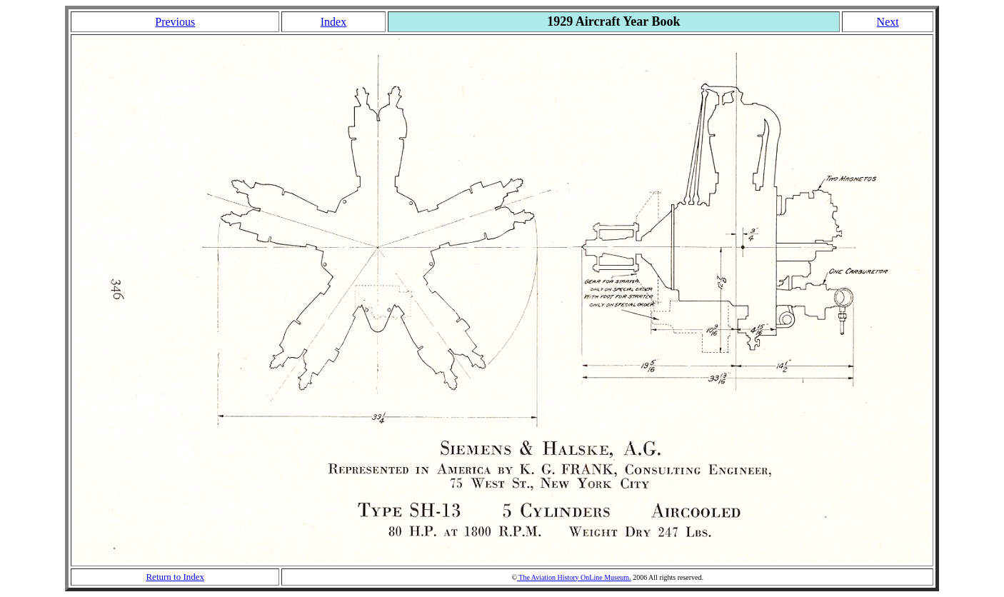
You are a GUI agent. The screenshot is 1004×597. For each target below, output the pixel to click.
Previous (175, 22)
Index (333, 22)
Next (888, 22)
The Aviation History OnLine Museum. (574, 577)
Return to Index (175, 576)
